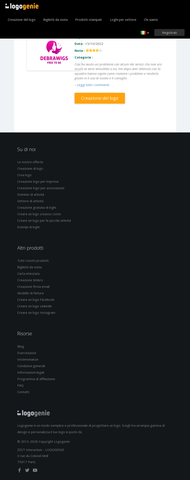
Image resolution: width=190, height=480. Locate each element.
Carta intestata (28, 273)
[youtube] (35, 471)
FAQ (20, 385)
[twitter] (27, 471)
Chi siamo (151, 19)
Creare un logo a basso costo (39, 214)
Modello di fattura (30, 293)
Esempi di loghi (28, 227)
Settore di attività (30, 201)
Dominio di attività (30, 194)
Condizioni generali (31, 366)
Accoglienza (21, 6)
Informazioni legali (30, 372)
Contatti (23, 392)
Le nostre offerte (30, 162)
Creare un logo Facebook (35, 299)
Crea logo (24, 175)
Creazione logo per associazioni (40, 188)
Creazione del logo (21, 19)
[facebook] (19, 471)
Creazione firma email (33, 286)
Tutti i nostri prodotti (33, 260)
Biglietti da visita (55, 19)
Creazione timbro (30, 280)
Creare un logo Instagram (36, 312)
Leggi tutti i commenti (93, 85)
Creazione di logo (30, 168)
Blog (20, 346)
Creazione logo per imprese (38, 181)
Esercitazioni (26, 353)
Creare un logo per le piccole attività (44, 220)
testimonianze (27, 359)
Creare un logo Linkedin (34, 306)
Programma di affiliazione (36, 379)
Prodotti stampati (88, 19)
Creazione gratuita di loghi (36, 207)
